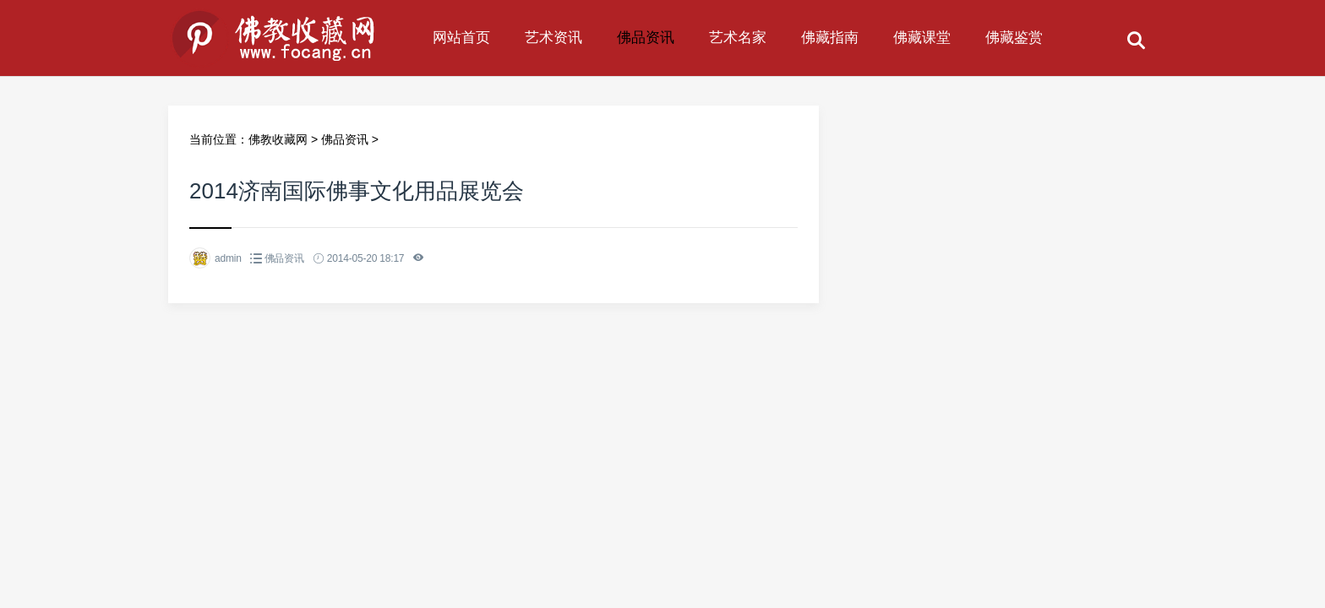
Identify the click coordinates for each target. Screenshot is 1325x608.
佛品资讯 (645, 38)
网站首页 (461, 38)
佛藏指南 (830, 38)
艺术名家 (737, 38)
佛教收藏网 (278, 139)
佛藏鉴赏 (1014, 38)
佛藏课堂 (922, 38)
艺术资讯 (553, 38)
